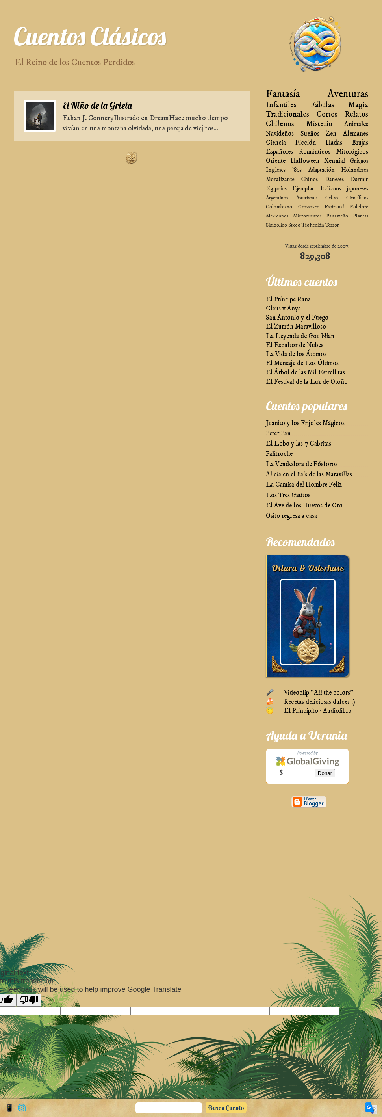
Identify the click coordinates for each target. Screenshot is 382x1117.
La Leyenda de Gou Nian (300, 336)
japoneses (357, 188)
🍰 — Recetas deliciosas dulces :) (310, 702)
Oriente (276, 161)
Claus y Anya (283, 309)
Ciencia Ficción (291, 143)
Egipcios (276, 188)
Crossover (308, 207)
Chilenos (280, 124)
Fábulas (322, 105)
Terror (332, 225)
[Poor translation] (28, 1000)
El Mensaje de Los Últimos (302, 363)
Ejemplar (303, 188)
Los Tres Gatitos (288, 495)
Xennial (334, 161)
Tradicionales (287, 114)
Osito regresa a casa (291, 516)
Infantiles (281, 105)
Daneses (334, 179)
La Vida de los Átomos (296, 354)
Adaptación (321, 170)
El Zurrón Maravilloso (296, 327)
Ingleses (276, 170)
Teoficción (313, 225)
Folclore (359, 207)
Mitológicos (352, 152)
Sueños (309, 134)
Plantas (360, 216)
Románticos (314, 152)
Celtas (331, 198)
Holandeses (354, 170)
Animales (356, 124)
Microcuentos (307, 216)
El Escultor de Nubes (294, 345)
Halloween (305, 161)
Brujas (360, 143)
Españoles (279, 152)
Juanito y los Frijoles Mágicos (305, 423)
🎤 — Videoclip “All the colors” (309, 693)
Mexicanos (277, 216)
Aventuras (347, 93)
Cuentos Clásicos (90, 36)
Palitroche (279, 454)
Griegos (359, 161)
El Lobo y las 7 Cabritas (298, 444)
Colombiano (279, 207)
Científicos (357, 198)
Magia (358, 105)
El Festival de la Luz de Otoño (307, 382)
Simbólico (276, 225)
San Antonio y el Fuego (297, 318)
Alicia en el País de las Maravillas (309, 474)
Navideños (280, 134)
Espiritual (334, 207)
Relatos (356, 114)
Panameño (337, 216)
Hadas (334, 143)
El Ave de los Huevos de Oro (304, 506)
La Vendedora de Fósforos (301, 464)
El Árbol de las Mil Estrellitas (305, 372)
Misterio (319, 124)
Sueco (294, 225)
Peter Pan (278, 433)
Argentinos (277, 198)
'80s (297, 170)
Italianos (330, 188)
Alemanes (355, 134)
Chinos (309, 179)
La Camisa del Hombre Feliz (304, 485)
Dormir (359, 179)
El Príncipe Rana (288, 300)
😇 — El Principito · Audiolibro (309, 711)
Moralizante (280, 179)
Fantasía (283, 93)
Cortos (327, 114)
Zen (331, 134)
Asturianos (306, 198)
